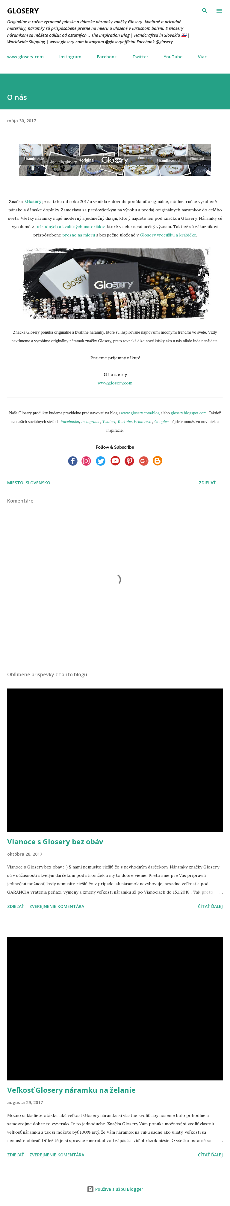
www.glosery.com (25, 56)
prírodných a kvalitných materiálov (70, 226)
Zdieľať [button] (207, 483)
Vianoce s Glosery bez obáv (55, 841)
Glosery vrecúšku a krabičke (167, 235)
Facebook (107, 56)
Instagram (70, 56)
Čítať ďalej (210, 906)
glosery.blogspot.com (189, 413)
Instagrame (90, 421)
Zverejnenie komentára (56, 906)
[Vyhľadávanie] (204, 10)
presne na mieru (78, 235)
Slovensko (38, 483)
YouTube (173, 56)
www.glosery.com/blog (140, 413)
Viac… (204, 56)
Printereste (143, 421)
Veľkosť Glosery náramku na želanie (71, 1090)
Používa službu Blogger (115, 1189)
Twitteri (108, 421)
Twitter (140, 56)
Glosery (23, 11)
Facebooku (69, 421)
